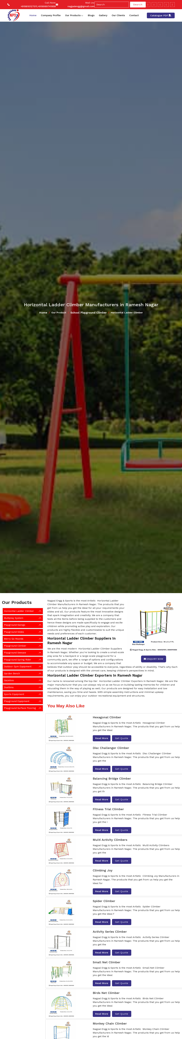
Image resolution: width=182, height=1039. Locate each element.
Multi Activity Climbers (110, 840)
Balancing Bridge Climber (112, 778)
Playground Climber (15, 645)
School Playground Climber (88, 312)
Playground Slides (14, 632)
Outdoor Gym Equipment (17, 666)
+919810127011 (29, 6)
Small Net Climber (106, 962)
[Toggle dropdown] (82, 15)
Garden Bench (12, 673)
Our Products (74, 15)
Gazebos (9, 680)
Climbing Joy (102, 870)
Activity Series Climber (110, 931)
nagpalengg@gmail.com (81, 6)
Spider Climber (104, 901)
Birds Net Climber (106, 993)
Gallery (103, 15)
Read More (101, 738)
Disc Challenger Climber (111, 748)
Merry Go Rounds (13, 638)
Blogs (91, 15)
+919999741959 (47, 6)
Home (33, 15)
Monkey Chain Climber (110, 1023)
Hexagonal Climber (107, 717)
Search (137, 4)
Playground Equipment (16, 701)
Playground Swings (14, 625)
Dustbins (9, 687)
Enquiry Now (153, 659)
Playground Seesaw (15, 652)
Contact (134, 15)
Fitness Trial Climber (108, 809)
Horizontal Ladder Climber (19, 611)
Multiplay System (13, 618)
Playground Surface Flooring (20, 708)
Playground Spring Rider (17, 659)
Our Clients (118, 15)
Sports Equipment (14, 694)
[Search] (111, 4)
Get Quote (121, 738)
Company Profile (51, 15)
